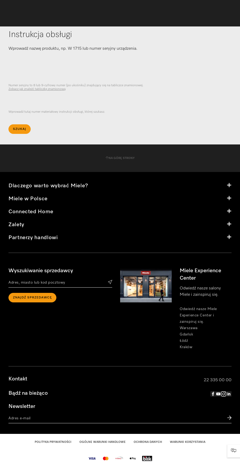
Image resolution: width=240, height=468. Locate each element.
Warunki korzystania (187, 441)
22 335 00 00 (218, 380)
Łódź (184, 341)
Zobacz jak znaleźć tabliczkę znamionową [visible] (37, 89)
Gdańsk (186, 334)
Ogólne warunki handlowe (102, 441)
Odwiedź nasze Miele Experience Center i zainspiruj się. (198, 315)
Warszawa (188, 328)
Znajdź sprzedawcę (32, 297)
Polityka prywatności (53, 441)
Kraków (186, 347)
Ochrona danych (148, 441)
